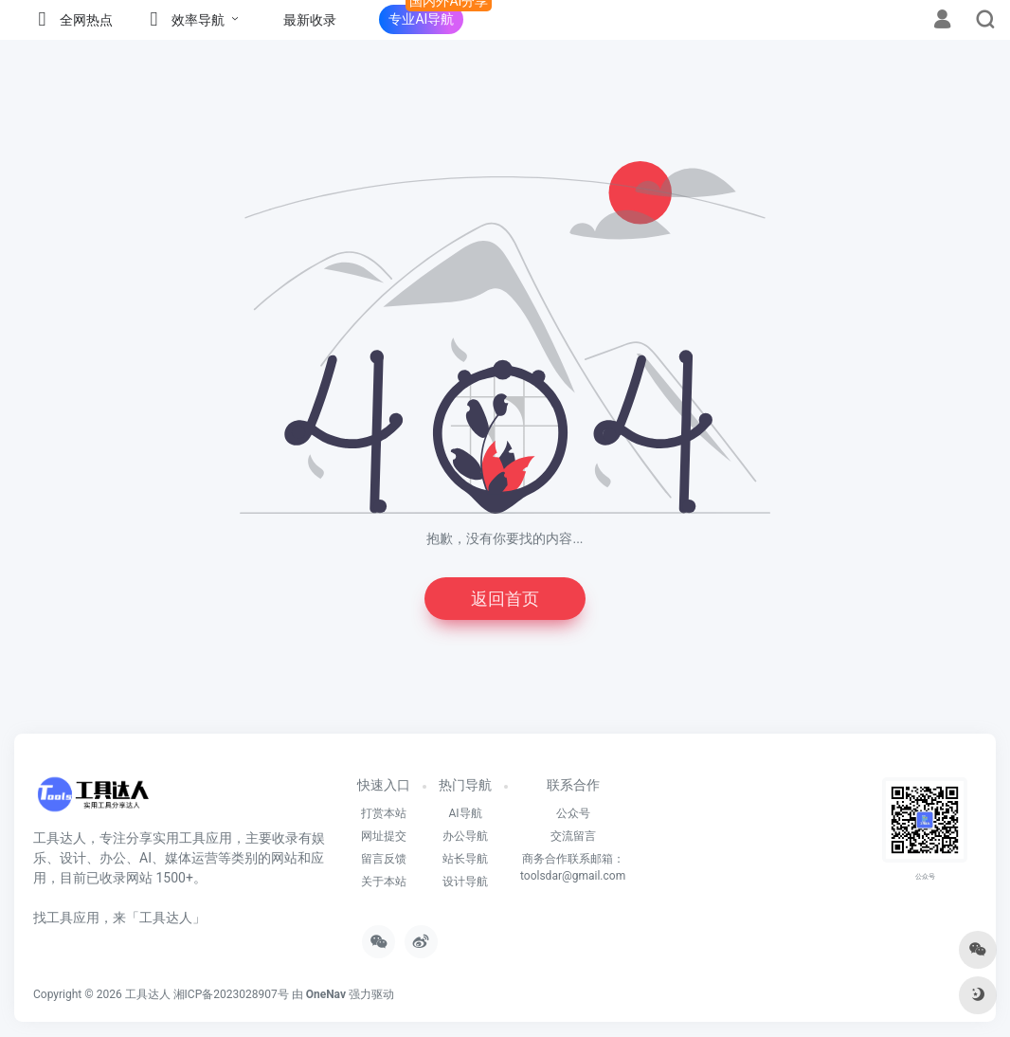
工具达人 (148, 994)
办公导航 (465, 836)
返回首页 (505, 599)
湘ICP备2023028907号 (231, 994)
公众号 (573, 813)
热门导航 (465, 784)
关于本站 (383, 881)
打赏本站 (383, 813)
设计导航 (465, 881)
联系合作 (573, 784)
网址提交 (383, 836)
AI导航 (464, 813)
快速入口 (383, 784)
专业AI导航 (421, 19)
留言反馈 (383, 858)
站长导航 (465, 858)
